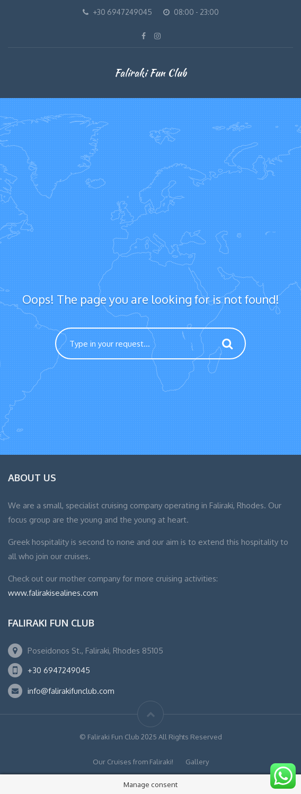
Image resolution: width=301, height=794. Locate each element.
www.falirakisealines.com (53, 593)
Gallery (197, 761)
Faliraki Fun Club (150, 72)
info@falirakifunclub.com (71, 691)
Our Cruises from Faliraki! (133, 761)
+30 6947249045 (59, 670)
